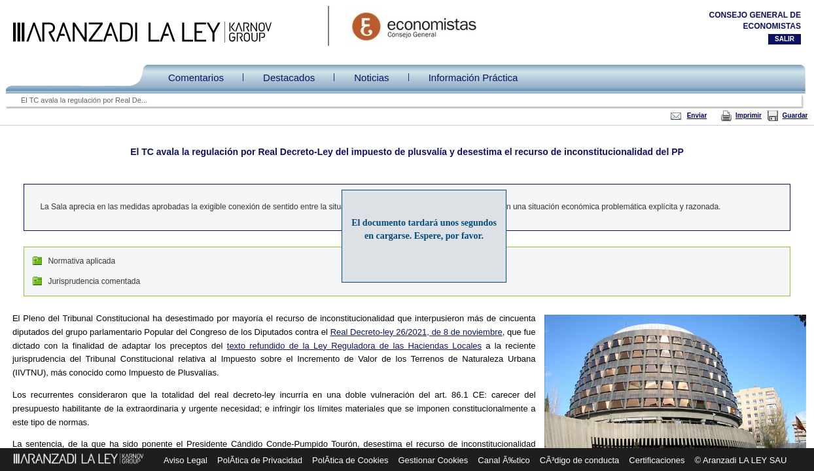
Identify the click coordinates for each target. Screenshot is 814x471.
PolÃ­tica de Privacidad (259, 460)
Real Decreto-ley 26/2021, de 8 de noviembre (416, 332)
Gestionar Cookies (433, 460)
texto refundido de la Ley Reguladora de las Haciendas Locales (354, 346)
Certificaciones (656, 460)
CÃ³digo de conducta (579, 460)
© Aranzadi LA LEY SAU (741, 460)
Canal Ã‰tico (503, 460)
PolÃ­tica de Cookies (350, 460)
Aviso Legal (185, 460)
